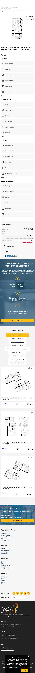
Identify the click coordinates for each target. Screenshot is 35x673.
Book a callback (17, 520)
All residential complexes (7, 536)
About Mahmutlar (5, 568)
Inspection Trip (5, 540)
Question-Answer (5, 562)
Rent (2, 538)
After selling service (6, 552)
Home (2, 7)
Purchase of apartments (7, 548)
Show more (4, 95)
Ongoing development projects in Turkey (13, 7)
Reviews (3, 578)
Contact (3, 584)
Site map (3, 582)
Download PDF (10, 246)
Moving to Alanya (5, 567)
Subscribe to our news (7, 650)
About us (3, 580)
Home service (4, 553)
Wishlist (31, 16)
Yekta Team (4, 577)
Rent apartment (5, 550)
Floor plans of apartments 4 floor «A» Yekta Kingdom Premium (14, 9)
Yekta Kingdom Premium (6, 8)
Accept (24, 670)
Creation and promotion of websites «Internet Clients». (16, 616)
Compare (31, 19)
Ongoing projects (5, 535)
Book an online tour (17, 320)
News (2, 563)
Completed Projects (6, 533)
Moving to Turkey (5, 565)
